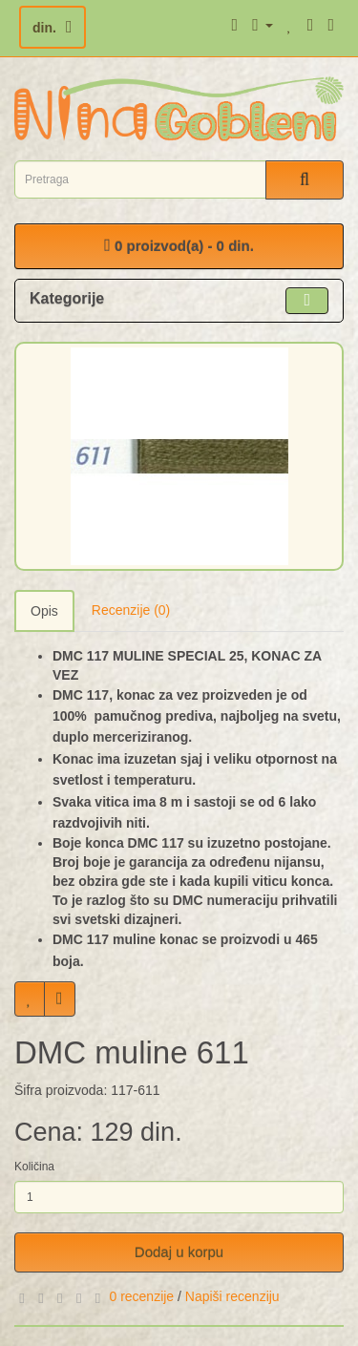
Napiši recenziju (232, 1296)
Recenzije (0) (131, 610)
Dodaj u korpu (179, 1252)
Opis (44, 611)
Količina (34, 1166)
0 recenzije (141, 1296)
